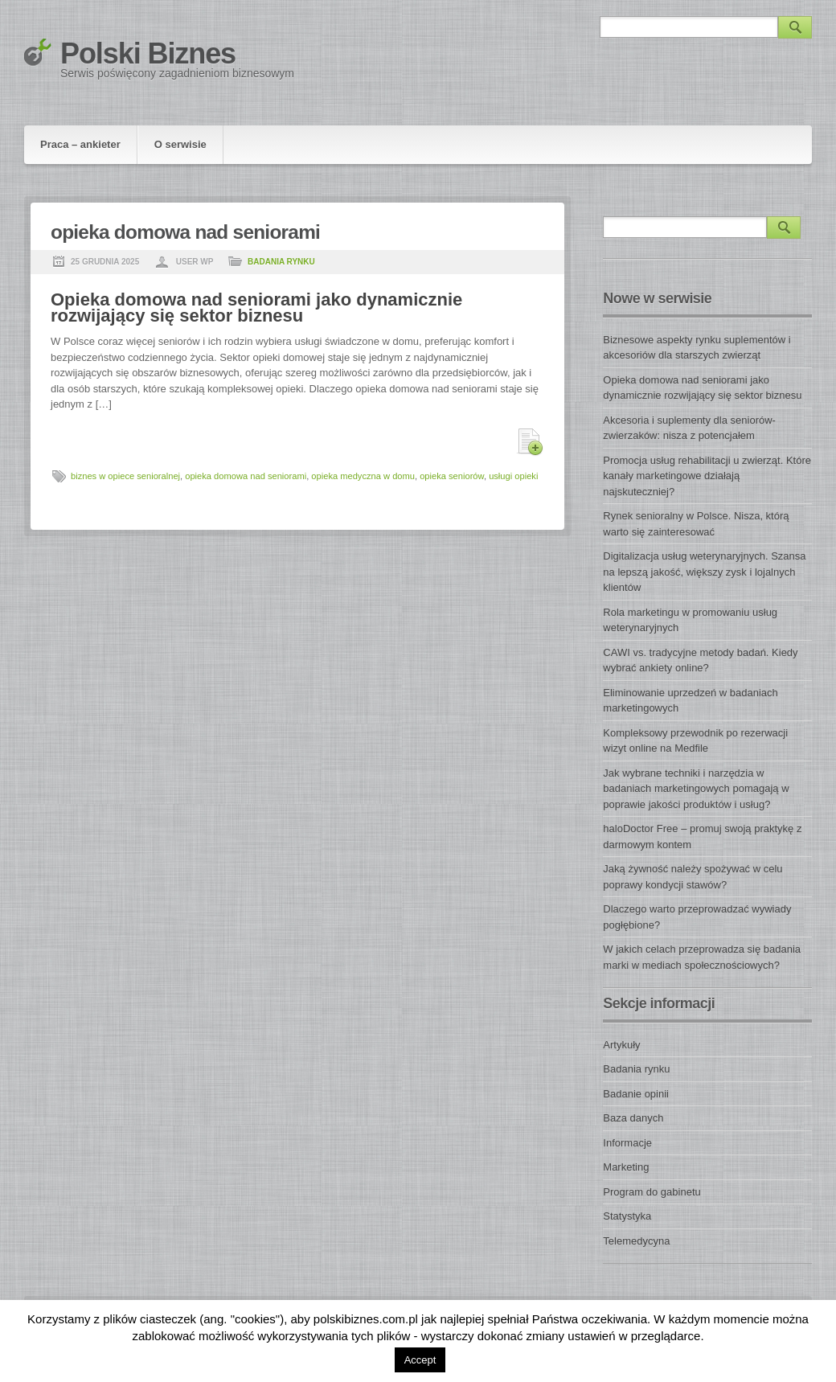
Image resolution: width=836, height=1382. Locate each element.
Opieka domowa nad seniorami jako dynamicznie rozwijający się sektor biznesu (256, 307)
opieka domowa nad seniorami (245, 476)
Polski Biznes (148, 53)
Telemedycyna (636, 1241)
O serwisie (180, 144)
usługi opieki (513, 476)
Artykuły (621, 1045)
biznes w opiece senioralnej (125, 476)
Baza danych (633, 1118)
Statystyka (627, 1216)
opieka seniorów (452, 476)
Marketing (626, 1167)
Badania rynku (281, 261)
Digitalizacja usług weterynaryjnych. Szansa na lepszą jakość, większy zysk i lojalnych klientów (704, 571)
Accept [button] (420, 1360)
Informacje (627, 1143)
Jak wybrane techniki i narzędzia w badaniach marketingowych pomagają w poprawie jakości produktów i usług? (696, 788)
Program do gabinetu (651, 1192)
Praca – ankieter (80, 144)
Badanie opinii (636, 1094)
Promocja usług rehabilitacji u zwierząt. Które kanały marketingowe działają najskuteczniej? (707, 476)
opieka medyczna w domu (363, 476)
